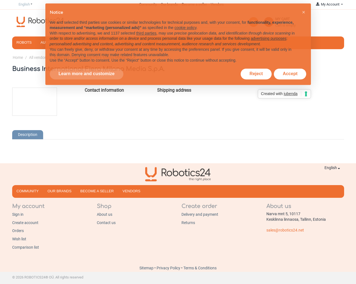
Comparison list (25, 247)
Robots (24, 42)
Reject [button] (256, 65)
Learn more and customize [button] (87, 65)
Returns (188, 222)
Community (28, 191)
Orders (18, 230)
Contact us (106, 222)
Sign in (18, 214)
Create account (25, 222)
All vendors (38, 57)
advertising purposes (268, 30)
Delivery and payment (199, 214)
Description (27, 134)
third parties (146, 25)
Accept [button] (290, 65)
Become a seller (97, 191)
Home (18, 57)
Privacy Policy (169, 268)
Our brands (60, 191)
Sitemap (146, 268)
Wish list (19, 239)
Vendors (131, 191)
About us (104, 214)
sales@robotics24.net (285, 230)
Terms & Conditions (200, 268)
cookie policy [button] (185, 19)
